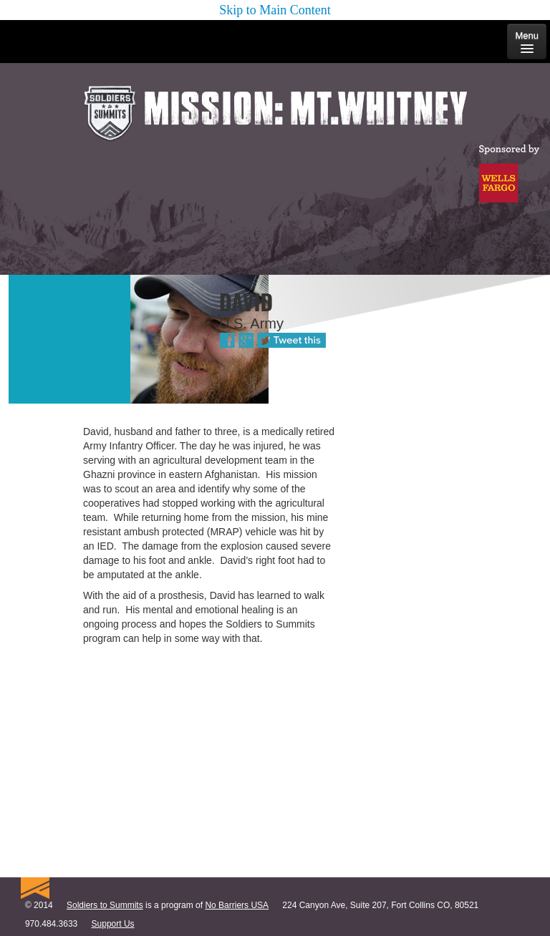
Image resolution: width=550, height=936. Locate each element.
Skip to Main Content (275, 10)
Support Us (113, 924)
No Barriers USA (237, 905)
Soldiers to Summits (105, 905)
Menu (527, 41)
